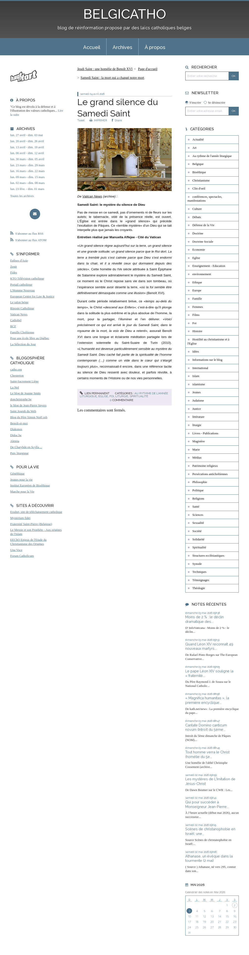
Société (197, 531)
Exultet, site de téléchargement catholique (36, 512)
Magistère (198, 441)
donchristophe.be (21, 399)
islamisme (198, 384)
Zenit (13, 266)
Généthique (17, 473)
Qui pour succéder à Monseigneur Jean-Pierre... (207, 804)
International (200, 368)
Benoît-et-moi (19, 423)
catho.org (16, 369)
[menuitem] (91, 46)
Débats (196, 217)
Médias (197, 457)
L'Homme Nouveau (22, 290)
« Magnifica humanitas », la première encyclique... (207, 700)
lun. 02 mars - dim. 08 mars (27, 183)
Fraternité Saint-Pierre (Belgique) (31, 524)
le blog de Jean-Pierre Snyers (28, 405)
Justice (196, 409)
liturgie (121, 396)
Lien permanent (94, 393)
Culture (197, 209)
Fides (13, 272)
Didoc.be (16, 435)
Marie (196, 449)
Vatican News (18, 314)
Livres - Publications (205, 433)
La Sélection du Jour (23, 344)
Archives (122, 47)
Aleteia (14, 441)
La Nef (14, 387)
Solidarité (198, 539)
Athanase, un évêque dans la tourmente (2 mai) (209, 858)
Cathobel (15, 320)
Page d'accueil (148, 69)
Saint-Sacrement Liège (24, 381)
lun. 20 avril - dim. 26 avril (27, 141)
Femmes (197, 307)
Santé (195, 506)
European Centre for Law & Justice (32, 296)
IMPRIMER (98, 120)
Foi (111, 396)
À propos (155, 47)
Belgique (198, 164)
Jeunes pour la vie (21, 479)
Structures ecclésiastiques (208, 555)
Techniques (199, 572)
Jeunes (196, 392)
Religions (198, 498)
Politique (198, 490)
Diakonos (16, 429)
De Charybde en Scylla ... (26, 447)
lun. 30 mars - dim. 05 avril (27, 159)
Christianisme (201, 180)
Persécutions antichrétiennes (210, 474)
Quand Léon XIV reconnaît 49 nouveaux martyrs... (209, 646)
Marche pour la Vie (22, 491)
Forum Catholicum (22, 556)
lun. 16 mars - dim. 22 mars (27, 171)
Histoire (197, 331)
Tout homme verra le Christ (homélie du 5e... (207, 754)
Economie (198, 249)
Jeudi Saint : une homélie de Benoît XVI (104, 69)
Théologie (198, 588)
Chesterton (17, 375)
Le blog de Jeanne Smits (25, 393)
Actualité (198, 139)
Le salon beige (19, 302)
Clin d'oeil (198, 188)
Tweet (81, 120)
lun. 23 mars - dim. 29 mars (27, 165)
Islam (195, 376)
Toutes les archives (22, 196)
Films (195, 315)
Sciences (197, 515)
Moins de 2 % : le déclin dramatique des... (204, 619)
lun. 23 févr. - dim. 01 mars (27, 189)
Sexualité (198, 523)
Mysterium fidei (20, 518)
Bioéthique (199, 172)
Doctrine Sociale (202, 241)
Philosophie (199, 482)
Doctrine (197, 233)
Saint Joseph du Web (23, 411)
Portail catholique (21, 284)
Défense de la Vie (203, 225)
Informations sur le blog (207, 360)
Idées (195, 351)
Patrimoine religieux (205, 466)
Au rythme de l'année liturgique (212, 156)
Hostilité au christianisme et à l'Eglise (208, 341)
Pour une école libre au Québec (29, 338)
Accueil (91, 47)
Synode (197, 564)
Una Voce (16, 550)
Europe (196, 290)
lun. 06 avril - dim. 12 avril (27, 153)
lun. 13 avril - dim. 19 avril (27, 147)
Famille (197, 298)
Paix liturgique (19, 453)
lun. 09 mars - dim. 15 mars (27, 177)
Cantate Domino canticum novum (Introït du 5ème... (206, 727)
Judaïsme (198, 400)
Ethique (197, 282)
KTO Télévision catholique (27, 278)
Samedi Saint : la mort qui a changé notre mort (112, 78)
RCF (13, 326)
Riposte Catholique (22, 308)
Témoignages (200, 580)
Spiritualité (139, 396)
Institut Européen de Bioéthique (30, 485)
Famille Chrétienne (22, 332)
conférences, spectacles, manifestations (204, 199)
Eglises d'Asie (19, 260)
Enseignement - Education (208, 266)
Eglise (103, 396)
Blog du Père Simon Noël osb (28, 417)
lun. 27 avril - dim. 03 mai (26, 135)
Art (194, 147)
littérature (198, 417)
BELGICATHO (124, 14)
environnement (201, 274)
